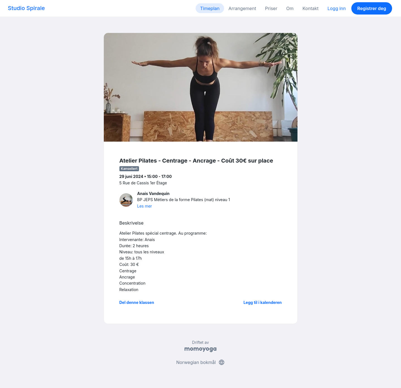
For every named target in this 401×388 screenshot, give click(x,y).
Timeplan (210, 8)
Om (290, 8)
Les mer (144, 206)
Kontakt (310, 8)
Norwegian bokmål (200, 362)
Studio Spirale (26, 8)
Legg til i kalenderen (262, 302)
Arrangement (242, 8)
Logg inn (336, 8)
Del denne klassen (136, 302)
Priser (271, 8)
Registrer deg (371, 8)
